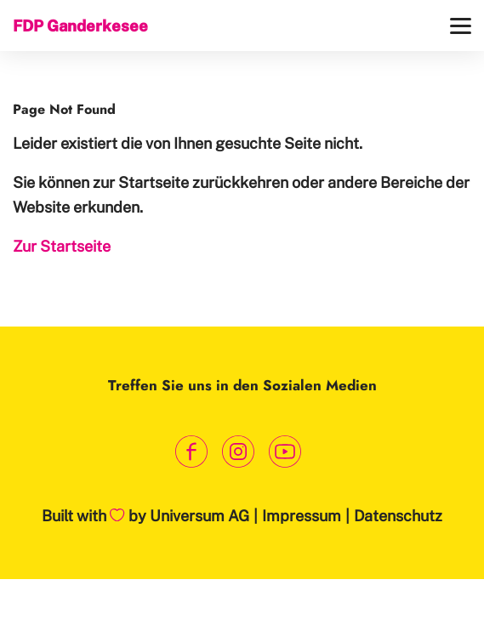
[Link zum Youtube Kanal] (284, 451)
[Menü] (460, 26)
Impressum (301, 516)
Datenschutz (398, 516)
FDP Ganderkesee (80, 25)
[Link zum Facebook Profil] (191, 451)
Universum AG (199, 516)
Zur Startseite (62, 246)
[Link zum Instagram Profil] (238, 451)
